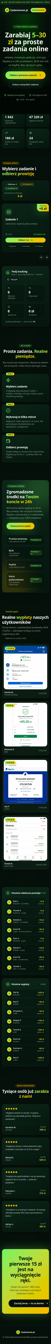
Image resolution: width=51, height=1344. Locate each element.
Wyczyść (12, 279)
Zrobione (39, 246)
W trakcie (25, 246)
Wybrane (12, 246)
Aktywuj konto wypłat (20, 526)
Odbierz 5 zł (25, 240)
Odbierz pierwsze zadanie (25, 75)
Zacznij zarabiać (38, 10)
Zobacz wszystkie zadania (25, 84)
